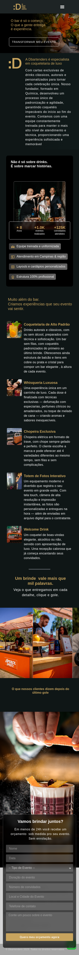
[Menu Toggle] (62, 6)
